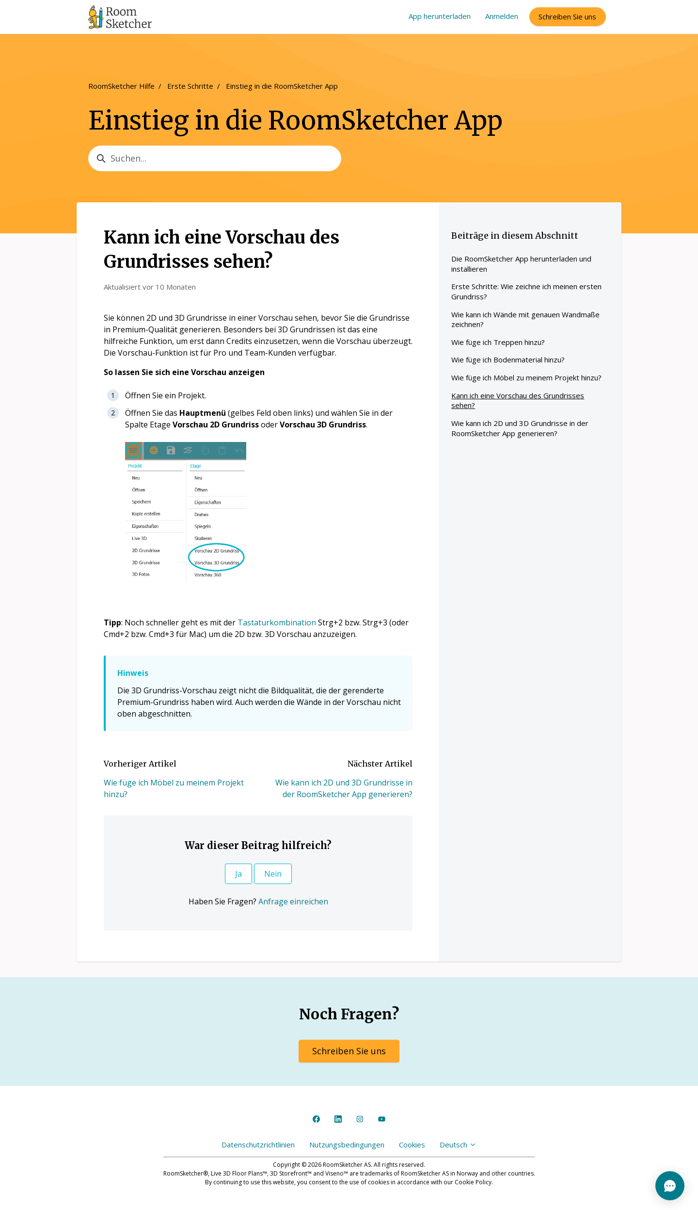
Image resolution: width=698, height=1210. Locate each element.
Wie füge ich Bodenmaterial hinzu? (508, 359)
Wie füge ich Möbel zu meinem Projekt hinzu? (526, 377)
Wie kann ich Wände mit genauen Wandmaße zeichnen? (525, 319)
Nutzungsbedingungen (346, 1144)
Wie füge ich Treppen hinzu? (498, 342)
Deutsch (458, 1144)
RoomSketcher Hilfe (121, 86)
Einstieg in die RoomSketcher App (282, 86)
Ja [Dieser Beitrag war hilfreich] (238, 873)
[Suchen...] (214, 158)
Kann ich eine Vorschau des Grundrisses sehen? (517, 400)
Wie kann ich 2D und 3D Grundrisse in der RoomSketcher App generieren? (519, 428)
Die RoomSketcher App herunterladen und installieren (521, 264)
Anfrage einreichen (293, 901)
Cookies (412, 1144)
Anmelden (501, 16)
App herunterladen (440, 16)
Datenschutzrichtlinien (258, 1144)
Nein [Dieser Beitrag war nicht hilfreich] (273, 873)
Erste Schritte (190, 86)
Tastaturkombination (277, 622)
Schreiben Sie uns (567, 16)
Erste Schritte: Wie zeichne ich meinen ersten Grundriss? (526, 291)
